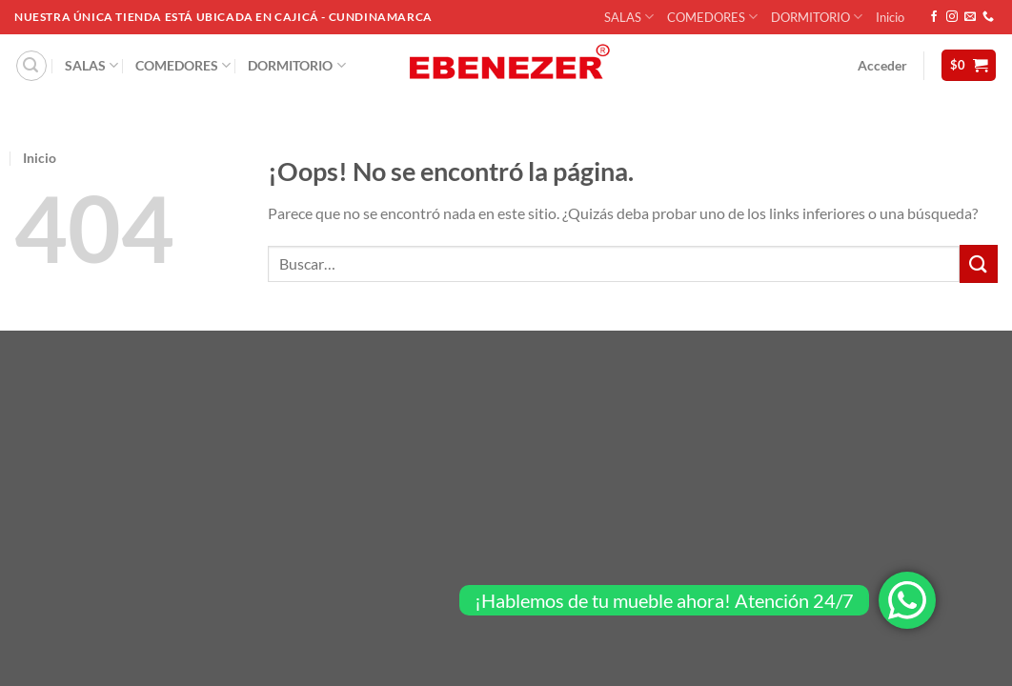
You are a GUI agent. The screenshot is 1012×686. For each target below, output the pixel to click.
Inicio (890, 17)
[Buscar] (31, 65)
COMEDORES (712, 17)
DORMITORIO (816, 17)
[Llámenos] (988, 17)
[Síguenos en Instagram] (952, 17)
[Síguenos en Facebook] (934, 17)
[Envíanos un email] (970, 17)
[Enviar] (979, 263)
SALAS (629, 17)
